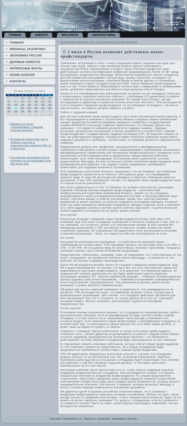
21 (15, 108)
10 (36, 101)
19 (49, 105)
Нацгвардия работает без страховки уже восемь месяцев (98, 42)
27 (9, 111)
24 (36, 108)
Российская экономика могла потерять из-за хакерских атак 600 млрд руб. (30, 160)
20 (9, 108)
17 (36, 105)
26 (49, 108)
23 (29, 108)
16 (29, 105)
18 (43, 105)
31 (36, 111)
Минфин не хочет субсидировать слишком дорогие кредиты (26, 127)
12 (49, 101)
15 (22, 105)
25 (43, 108)
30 (29, 111)
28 (15, 111)
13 (9, 105)
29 (22, 111)
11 (43, 101)
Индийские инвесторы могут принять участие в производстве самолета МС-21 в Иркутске (31, 144)
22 (22, 108)
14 (15, 105)
